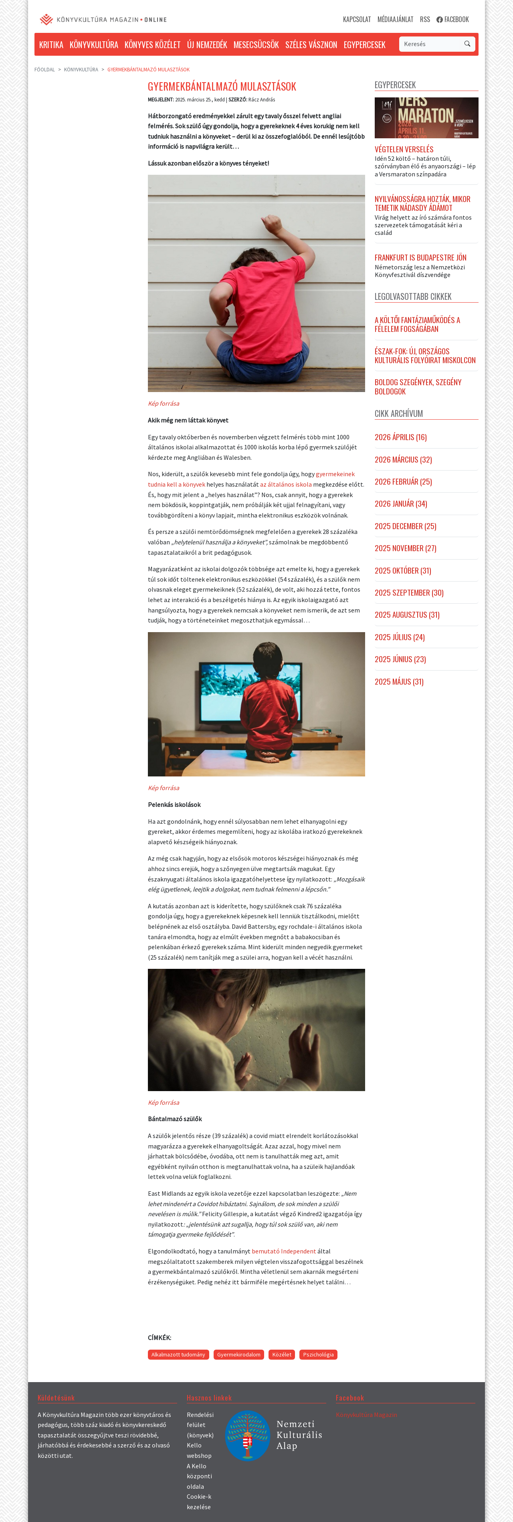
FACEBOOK (452, 19)
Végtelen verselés (404, 149)
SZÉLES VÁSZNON (311, 44)
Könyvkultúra (81, 69)
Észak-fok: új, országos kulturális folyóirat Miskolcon (425, 356)
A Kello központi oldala (199, 1476)
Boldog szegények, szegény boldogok (418, 387)
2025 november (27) (405, 548)
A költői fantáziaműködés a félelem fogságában (417, 325)
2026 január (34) (401, 503)
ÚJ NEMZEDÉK (207, 44)
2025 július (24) (400, 637)
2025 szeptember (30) (409, 592)
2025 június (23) (400, 659)
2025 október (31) (403, 570)
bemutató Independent (284, 1251)
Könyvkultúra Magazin (366, 1415)
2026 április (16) (401, 437)
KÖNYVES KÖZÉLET (153, 44)
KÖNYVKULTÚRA (94, 44)
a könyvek (191, 484)
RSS (425, 19)
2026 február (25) (403, 481)
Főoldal (44, 69)
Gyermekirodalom (239, 1354)
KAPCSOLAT (357, 19)
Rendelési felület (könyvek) (200, 1425)
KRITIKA (51, 44)
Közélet (282, 1354)
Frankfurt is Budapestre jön (421, 257)
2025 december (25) (405, 526)
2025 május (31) (399, 681)
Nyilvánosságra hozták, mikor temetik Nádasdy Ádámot (423, 204)
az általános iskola (286, 484)
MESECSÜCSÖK (256, 44)
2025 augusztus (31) (407, 614)
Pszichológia (318, 1354)
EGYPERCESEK (365, 44)
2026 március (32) (403, 459)
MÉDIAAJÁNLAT (396, 19)
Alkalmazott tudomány (178, 1354)
